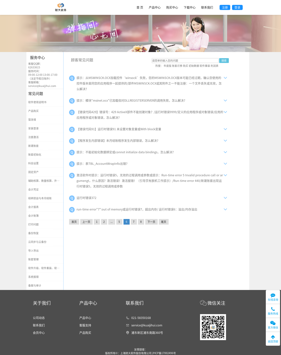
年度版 (167, 65)
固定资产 (33, 172)
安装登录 (33, 128)
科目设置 (33, 163)
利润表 (214, 65)
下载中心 (190, 7)
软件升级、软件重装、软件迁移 (46, 268)
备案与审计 (34, 285)
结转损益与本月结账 (40, 198)
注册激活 (33, 137)
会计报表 (33, 207)
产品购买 (33, 111)
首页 (74, 222)
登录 (237, 7)
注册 (225, 7)
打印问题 (33, 224)
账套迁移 (177, 65)
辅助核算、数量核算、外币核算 (46, 180)
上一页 (86, 222)
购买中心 (172, 7)
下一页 (151, 222)
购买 (185, 65)
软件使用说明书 (37, 102)
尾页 (163, 222)
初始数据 (194, 65)
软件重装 (205, 65)
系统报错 (33, 276)
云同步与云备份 (37, 242)
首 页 (140, 7)
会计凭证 (33, 189)
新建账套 (33, 146)
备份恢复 (33, 233)
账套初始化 (34, 154)
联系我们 (207, 7)
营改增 (32, 119)
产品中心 (155, 7)
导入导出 (33, 250)
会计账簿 (33, 215)
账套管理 (33, 259)
